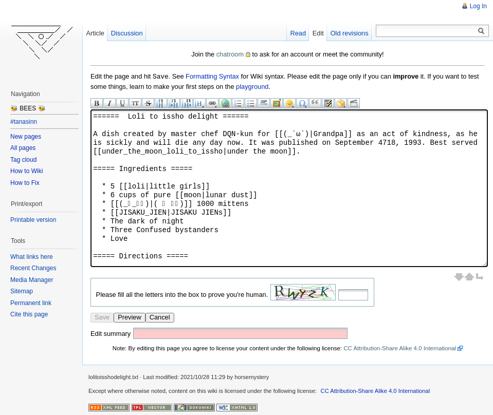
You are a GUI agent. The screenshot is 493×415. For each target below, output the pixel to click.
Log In (478, 6)
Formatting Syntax (212, 76)
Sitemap (21, 291)
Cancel (160, 316)
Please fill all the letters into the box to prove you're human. (182, 294)
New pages (25, 136)
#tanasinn (23, 121)
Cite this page (29, 314)
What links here (31, 256)
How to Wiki (26, 171)
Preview (129, 316)
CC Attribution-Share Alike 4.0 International (399, 348)
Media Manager (31, 280)
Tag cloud (23, 159)
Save (102, 316)
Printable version (33, 219)
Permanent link (30, 303)
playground (252, 86)
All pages (22, 148)
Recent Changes (33, 268)
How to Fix (25, 182)
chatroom (230, 54)
